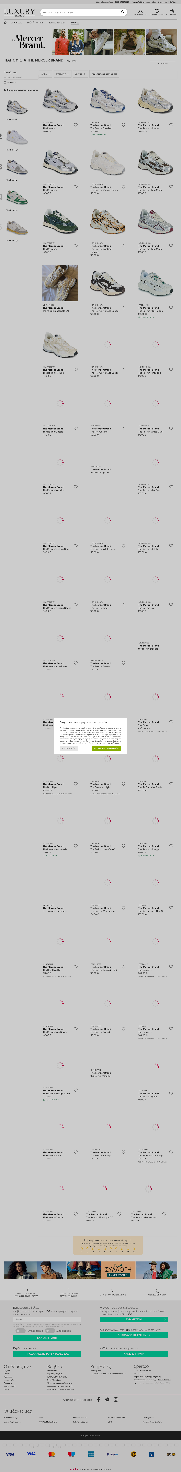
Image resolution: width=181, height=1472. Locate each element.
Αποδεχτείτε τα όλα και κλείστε (106, 748)
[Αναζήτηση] (123, 12)
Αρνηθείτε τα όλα (69, 748)
